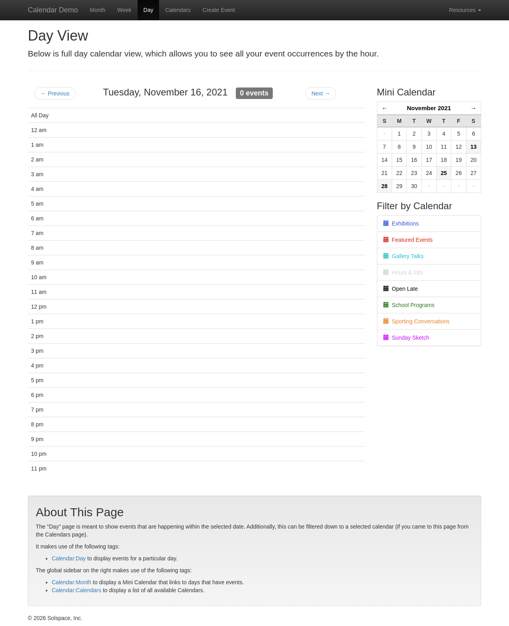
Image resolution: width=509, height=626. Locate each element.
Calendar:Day (69, 558)
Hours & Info (403, 272)
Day (148, 10)
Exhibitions (401, 223)
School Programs (409, 305)
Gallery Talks (403, 256)
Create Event (218, 10)
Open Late (400, 289)
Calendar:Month (71, 582)
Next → (320, 93)
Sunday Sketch (406, 337)
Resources (465, 10)
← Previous (55, 93)
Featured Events (408, 240)
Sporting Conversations (416, 321)
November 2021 (429, 108)
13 (473, 147)
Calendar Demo (53, 10)
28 (384, 186)
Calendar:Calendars (76, 590)
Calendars (177, 10)
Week (124, 10)
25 (444, 173)
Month (97, 10)
